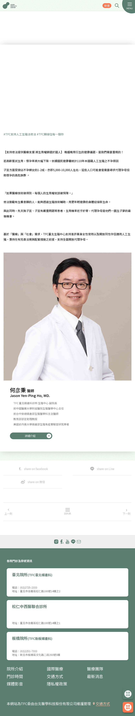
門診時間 (15, 676)
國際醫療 (55, 668)
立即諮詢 (128, 694)
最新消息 (95, 676)
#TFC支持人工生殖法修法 (20, 134)
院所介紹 (15, 668)
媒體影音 (15, 683)
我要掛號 (128, 707)
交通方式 (55, 676)
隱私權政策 (57, 683)
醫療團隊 (95, 668)
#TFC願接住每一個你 (50, 134)
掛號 (107, 5)
